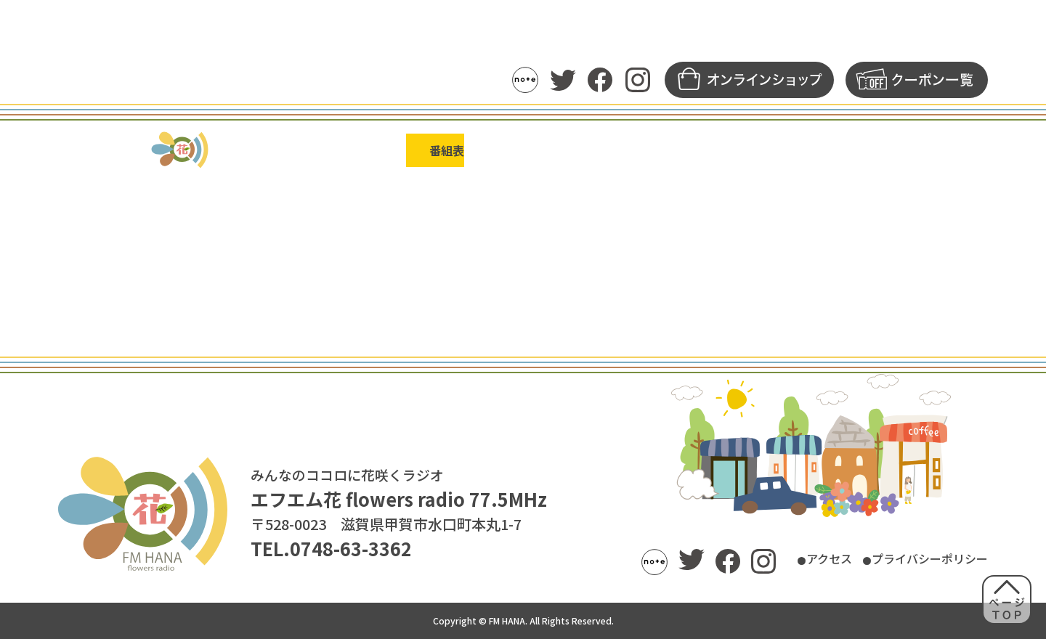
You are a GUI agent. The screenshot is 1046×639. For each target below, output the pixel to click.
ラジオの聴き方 (190, 149)
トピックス (307, 149)
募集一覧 (822, 149)
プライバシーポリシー (915, 559)
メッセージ (724, 149)
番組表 (399, 149)
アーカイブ (619, 149)
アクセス (790, 559)
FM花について (929, 149)
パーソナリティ (503, 149)
